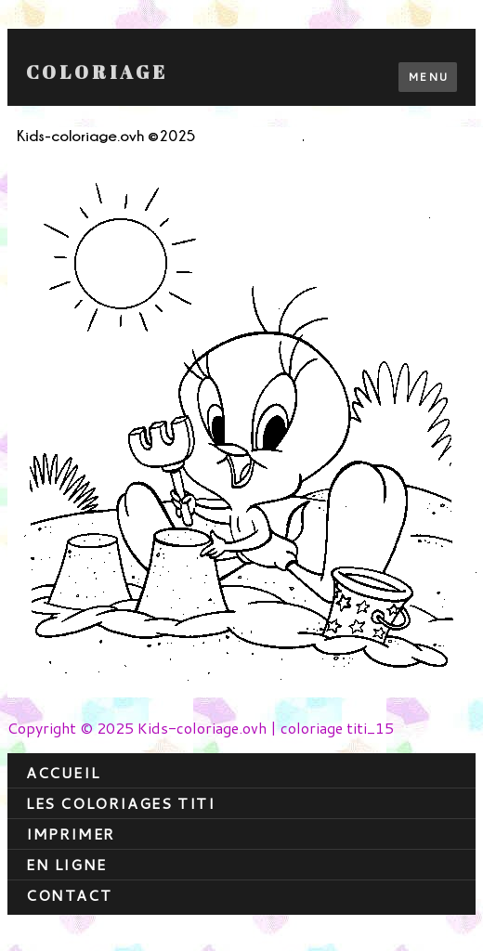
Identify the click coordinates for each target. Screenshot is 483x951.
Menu (428, 77)
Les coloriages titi (120, 803)
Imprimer (70, 833)
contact (68, 894)
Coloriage (97, 72)
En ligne (66, 864)
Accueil (62, 772)
